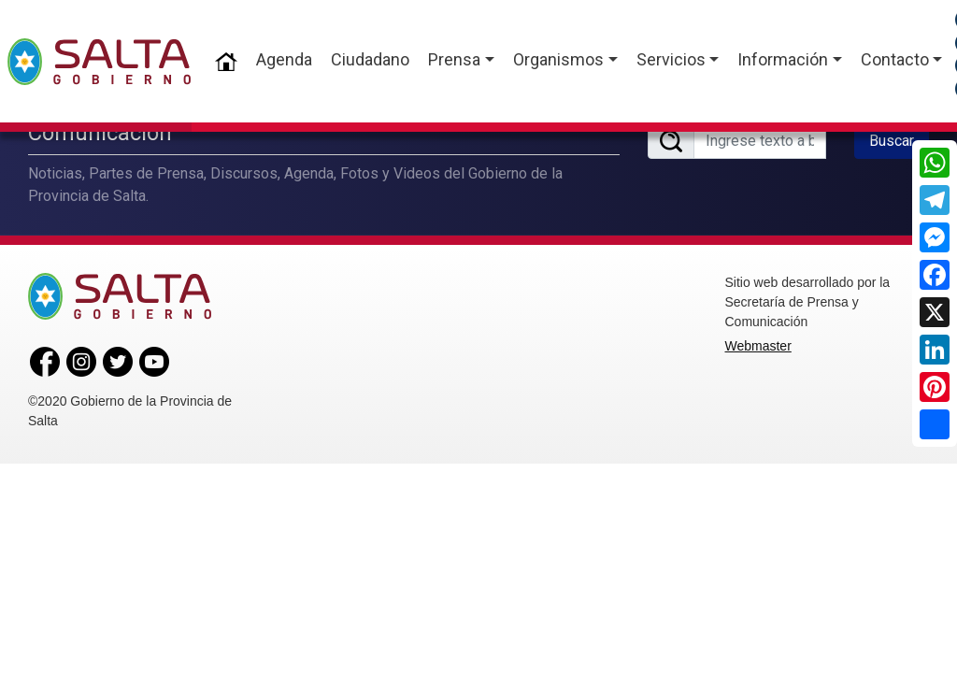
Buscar (891, 139)
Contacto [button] (895, 59)
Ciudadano (370, 59)
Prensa (454, 59)
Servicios (671, 59)
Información (782, 59)
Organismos (558, 59)
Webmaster (758, 343)
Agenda (284, 59)
